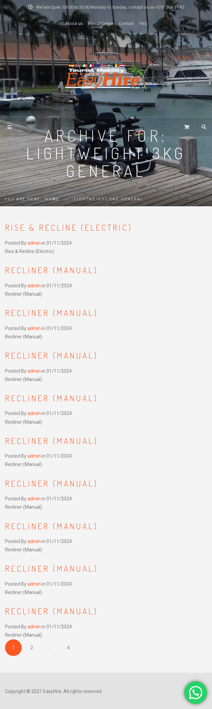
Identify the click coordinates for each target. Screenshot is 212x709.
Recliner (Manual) (51, 270)
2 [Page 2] (31, 647)
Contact (126, 23)
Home (52, 199)
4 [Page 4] (68, 647)
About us (74, 23)
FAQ (143, 23)
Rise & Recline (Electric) (69, 227)
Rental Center (101, 23)
